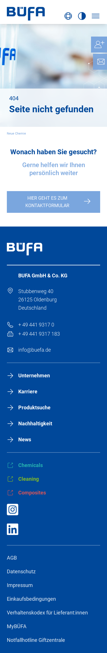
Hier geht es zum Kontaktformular (47, 201)
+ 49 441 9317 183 (39, 334)
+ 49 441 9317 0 (36, 325)
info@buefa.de (34, 350)
